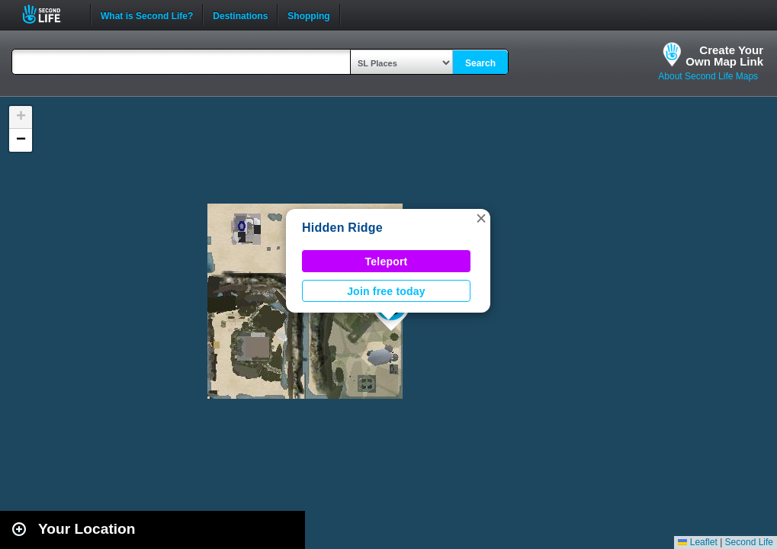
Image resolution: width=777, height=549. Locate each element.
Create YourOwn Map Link (724, 55)
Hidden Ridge (342, 227)
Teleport (386, 261)
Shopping (308, 14)
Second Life (50, 14)
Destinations (240, 14)
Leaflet (697, 542)
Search (480, 63)
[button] (481, 218)
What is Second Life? (147, 14)
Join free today (386, 291)
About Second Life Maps (708, 76)
